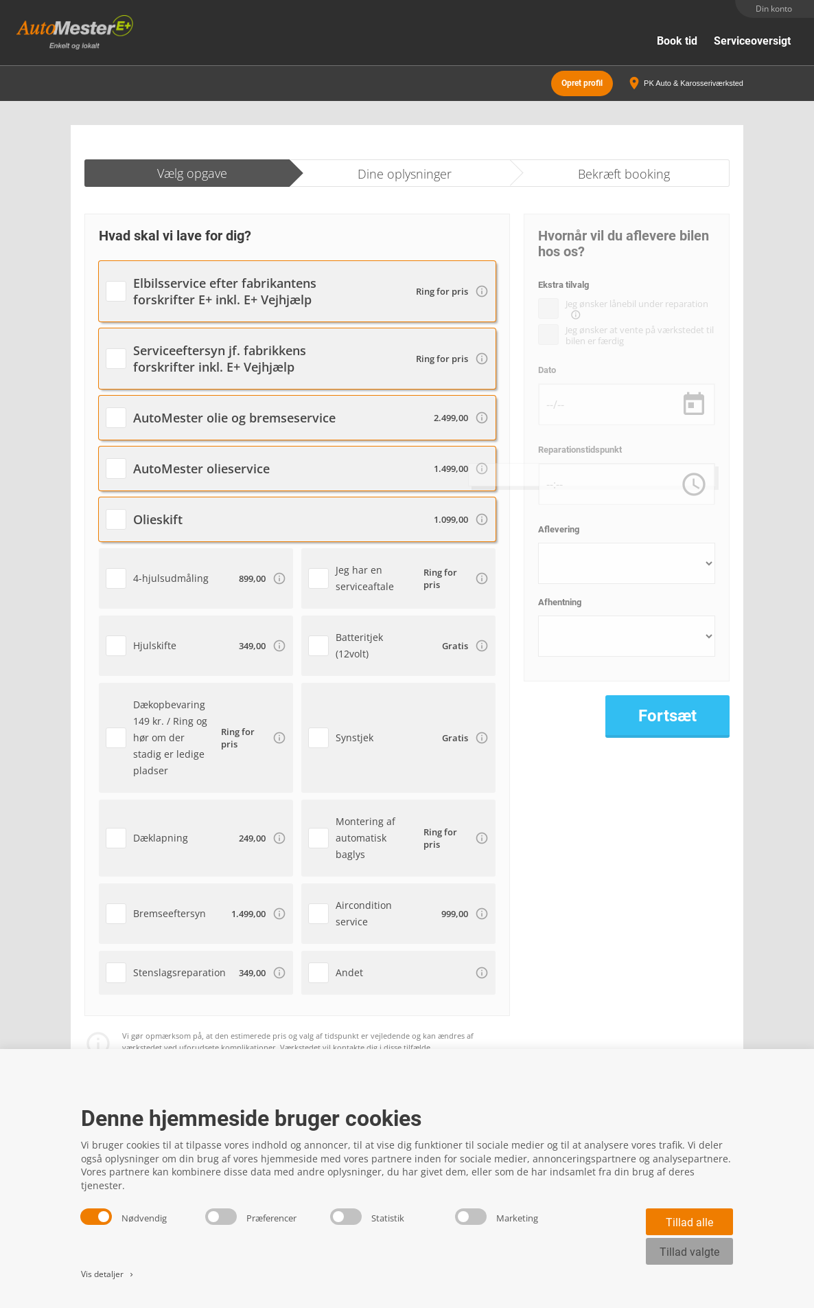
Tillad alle (689, 1222)
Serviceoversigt (752, 40)
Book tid (677, 40)
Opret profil (582, 82)
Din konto (774, 8)
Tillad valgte (689, 1252)
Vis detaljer (108, 1274)
